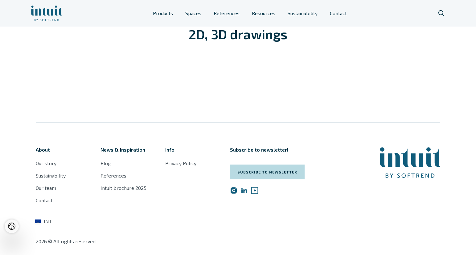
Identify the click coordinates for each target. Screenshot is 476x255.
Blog (106, 163)
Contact (338, 13)
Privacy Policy (180, 163)
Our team (46, 188)
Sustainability (303, 13)
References (227, 13)
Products (163, 13)
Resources (263, 13)
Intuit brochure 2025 (123, 188)
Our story (46, 163)
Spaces (193, 13)
